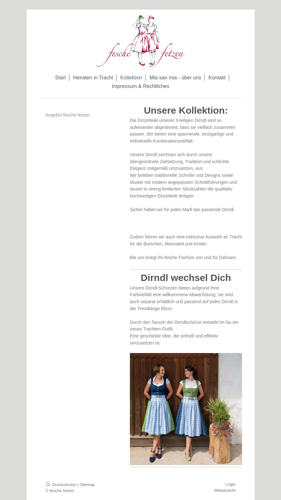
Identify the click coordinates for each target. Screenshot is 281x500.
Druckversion (62, 484)
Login (231, 484)
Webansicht (225, 490)
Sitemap (87, 484)
